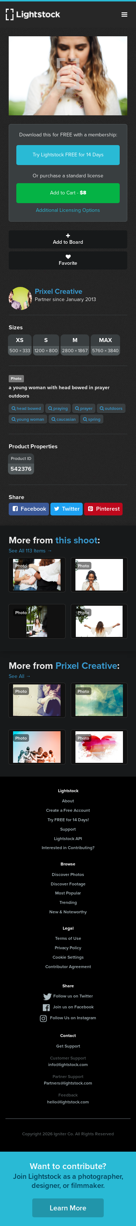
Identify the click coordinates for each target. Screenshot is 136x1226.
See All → (20, 676)
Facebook (29, 509)
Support (68, 829)
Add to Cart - (68, 193)
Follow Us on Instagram (73, 1018)
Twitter (66, 509)
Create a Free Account (68, 810)
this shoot (76, 540)
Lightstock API (68, 838)
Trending (68, 902)
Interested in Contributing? (68, 847)
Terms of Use (68, 938)
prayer (83, 408)
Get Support (68, 1046)
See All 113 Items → (30, 551)
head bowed (26, 408)
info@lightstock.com (68, 1064)
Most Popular (68, 893)
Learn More (68, 1207)
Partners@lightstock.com (68, 1083)
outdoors (111, 408)
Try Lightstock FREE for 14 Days (68, 155)
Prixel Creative (58, 291)
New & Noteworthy (68, 912)
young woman (28, 419)
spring (91, 419)
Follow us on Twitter (73, 996)
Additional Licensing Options (68, 210)
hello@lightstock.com (68, 1102)
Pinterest (103, 509)
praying (58, 408)
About (68, 801)
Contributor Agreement (68, 966)
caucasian (63, 419)
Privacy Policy (68, 948)
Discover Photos (68, 874)
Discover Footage (68, 884)
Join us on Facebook (73, 1007)
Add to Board (68, 239)
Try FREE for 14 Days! (68, 819)
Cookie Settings (68, 957)
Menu (124, 14)
